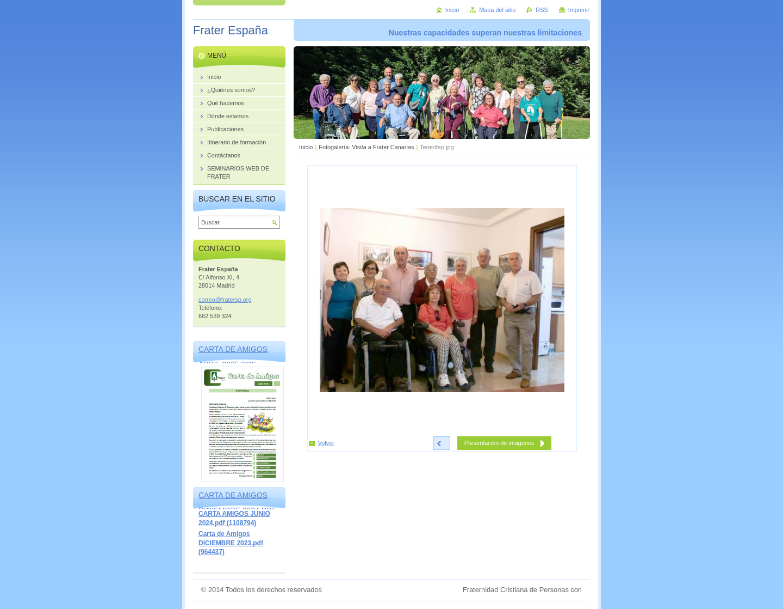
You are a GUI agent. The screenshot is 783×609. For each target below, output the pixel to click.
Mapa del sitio (497, 10)
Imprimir (578, 10)
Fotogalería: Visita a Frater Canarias (366, 147)
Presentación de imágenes (499, 443)
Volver (326, 443)
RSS (542, 10)
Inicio (306, 147)
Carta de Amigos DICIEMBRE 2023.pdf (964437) (230, 543)
